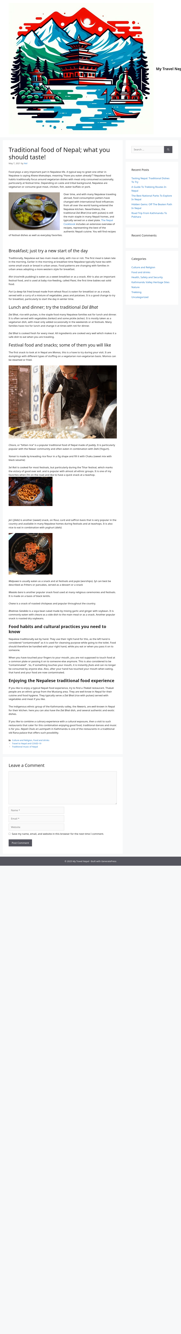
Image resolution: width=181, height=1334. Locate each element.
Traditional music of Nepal (25, 746)
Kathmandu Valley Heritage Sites (150, 282)
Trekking (136, 292)
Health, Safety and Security (147, 277)
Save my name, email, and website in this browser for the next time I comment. (58, 833)
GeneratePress (108, 861)
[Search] (168, 149)
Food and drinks (41, 740)
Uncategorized (140, 297)
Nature (135, 287)
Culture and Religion (22, 740)
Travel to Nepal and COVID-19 (26, 743)
